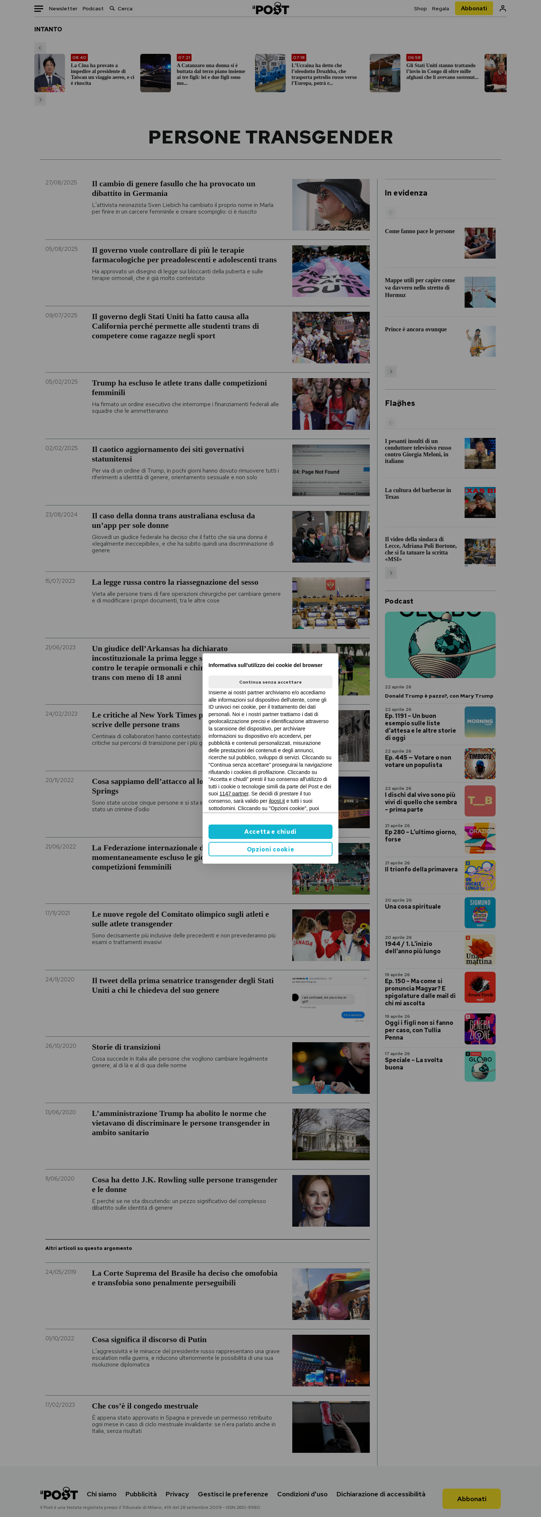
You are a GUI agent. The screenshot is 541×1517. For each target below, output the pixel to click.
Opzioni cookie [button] (270, 849)
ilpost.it (277, 801)
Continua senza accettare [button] (270, 682)
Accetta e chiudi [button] (270, 832)
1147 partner (234, 793)
